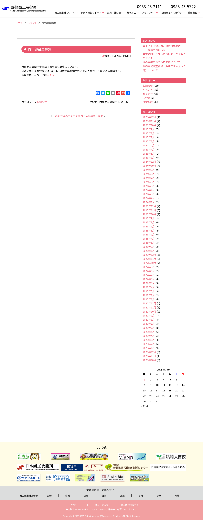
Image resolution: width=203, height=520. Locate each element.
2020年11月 (149, 356)
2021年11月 (149, 307)
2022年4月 (149, 287)
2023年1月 (149, 250)
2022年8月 (149, 271)
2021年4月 (149, 335)
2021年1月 (149, 348)
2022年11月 (149, 258)
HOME (20, 22)
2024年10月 (149, 165)
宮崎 (49, 495)
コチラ (50, 75)
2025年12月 (149, 117)
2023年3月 (149, 242)
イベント (148, 89)
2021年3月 (149, 340)
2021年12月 (149, 303)
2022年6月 (149, 279)
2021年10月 (149, 311)
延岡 (86, 495)
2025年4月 (149, 149)
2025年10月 (149, 125)
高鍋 (122, 495)
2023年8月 (149, 222)
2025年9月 (149, 129)
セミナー (148, 93)
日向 (104, 495)
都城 (67, 495)
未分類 (146, 97)
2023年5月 (149, 234)
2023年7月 (149, 226)
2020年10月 (149, 360)
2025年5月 (149, 145)
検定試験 (148, 102)
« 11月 (144, 406)
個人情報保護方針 (130, 505)
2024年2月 (149, 198)
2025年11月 (149, 121)
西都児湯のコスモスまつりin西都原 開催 (79, 116)
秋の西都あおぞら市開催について (162, 62)
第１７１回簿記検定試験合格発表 (162, 46)
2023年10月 (149, 214)
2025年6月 (149, 141)
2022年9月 (149, 267)
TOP (73, 505)
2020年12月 (149, 352)
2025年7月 (149, 137)
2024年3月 (149, 194)
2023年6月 (149, 230)
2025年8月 (149, 133)
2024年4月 (149, 190)
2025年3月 (149, 153)
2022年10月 (149, 263)
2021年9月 (149, 315)
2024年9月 (149, 169)
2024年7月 (149, 177)
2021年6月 (149, 327)
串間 (177, 495)
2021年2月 (149, 344)
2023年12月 (149, 206)
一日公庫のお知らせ (154, 50)
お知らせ (32, 22)
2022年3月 (149, 291)
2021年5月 (149, 331)
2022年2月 (149, 295)
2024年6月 (149, 182)
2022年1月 (149, 299)
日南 (140, 495)
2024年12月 (149, 161)
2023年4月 (149, 238)
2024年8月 (149, 174)
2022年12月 (149, 254)
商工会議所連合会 (29, 495)
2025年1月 (149, 157)
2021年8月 (149, 319)
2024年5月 (149, 186)
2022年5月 (149, 283)
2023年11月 (149, 210)
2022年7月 (149, 275)
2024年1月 (149, 202)
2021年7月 (149, 323)
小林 (158, 495)
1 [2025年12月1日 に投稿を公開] (144, 379)
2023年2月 (149, 246)
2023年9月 (149, 218)
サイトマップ (101, 505)
